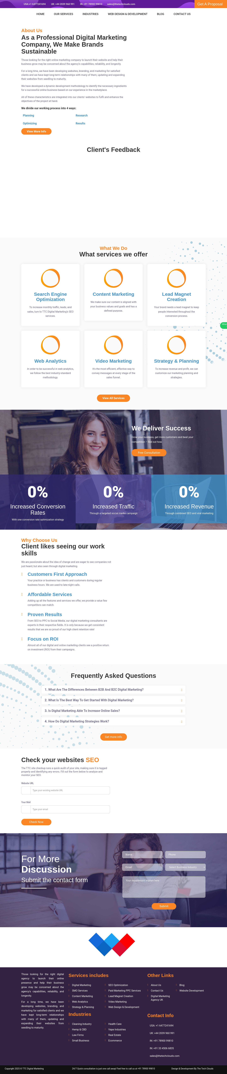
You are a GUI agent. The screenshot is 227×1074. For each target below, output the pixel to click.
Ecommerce (115, 1040)
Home (40, 14)
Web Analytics (80, 1001)
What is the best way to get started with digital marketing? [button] (89, 700)
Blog (160, 14)
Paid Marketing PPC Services (124, 990)
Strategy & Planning (83, 1007)
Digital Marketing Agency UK (160, 998)
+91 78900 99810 (146, 1068)
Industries (91, 14)
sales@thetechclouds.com (121, 4)
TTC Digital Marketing (33, 1068)
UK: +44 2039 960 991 (62, 4)
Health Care (114, 1023)
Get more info (113, 737)
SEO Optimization (118, 985)
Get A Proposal (210, 4)
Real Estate (114, 1035)
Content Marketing (82, 996)
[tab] (114, 689)
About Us (156, 985)
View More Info (36, 131)
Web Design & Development (128, 14)
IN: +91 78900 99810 (90, 4)
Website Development (191, 990)
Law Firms (78, 1035)
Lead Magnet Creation (120, 996)
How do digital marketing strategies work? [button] (77, 721)
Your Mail (26, 802)
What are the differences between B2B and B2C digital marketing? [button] (94, 689)
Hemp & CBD (79, 1029)
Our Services (63, 14)
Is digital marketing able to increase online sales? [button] (82, 711)
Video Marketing (117, 1001)
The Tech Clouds (205, 1068)
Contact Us (182, 14)
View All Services (113, 398)
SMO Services (80, 990)
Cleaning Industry (82, 1023)
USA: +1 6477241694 (161, 1025)
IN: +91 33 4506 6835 (162, 1048)
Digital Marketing (81, 985)
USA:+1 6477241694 (34, 4)
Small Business (80, 1040)
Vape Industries (117, 1029)
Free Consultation (149, 452)
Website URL (27, 783)
